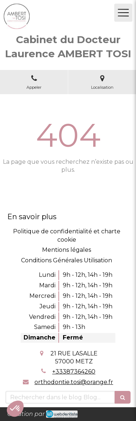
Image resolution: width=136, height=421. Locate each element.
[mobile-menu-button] (123, 13)
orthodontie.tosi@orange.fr (73, 382)
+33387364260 (73, 371)
